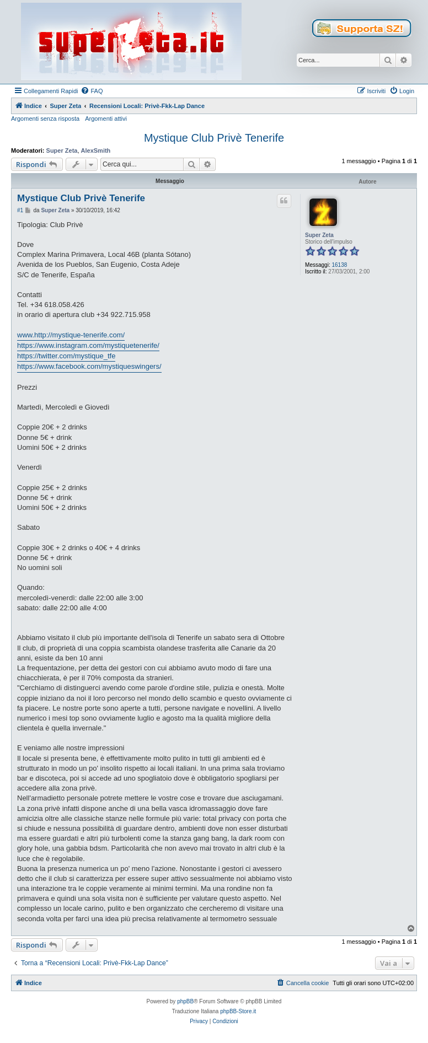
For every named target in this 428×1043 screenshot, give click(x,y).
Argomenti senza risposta (45, 118)
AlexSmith (96, 150)
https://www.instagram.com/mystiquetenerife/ (88, 345)
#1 (20, 210)
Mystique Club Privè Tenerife (214, 138)
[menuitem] (92, 91)
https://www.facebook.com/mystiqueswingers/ (89, 366)
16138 (339, 265)
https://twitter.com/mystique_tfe (66, 356)
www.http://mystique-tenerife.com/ (71, 335)
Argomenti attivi (106, 118)
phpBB (185, 1001)
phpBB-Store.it (238, 1011)
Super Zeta (62, 150)
